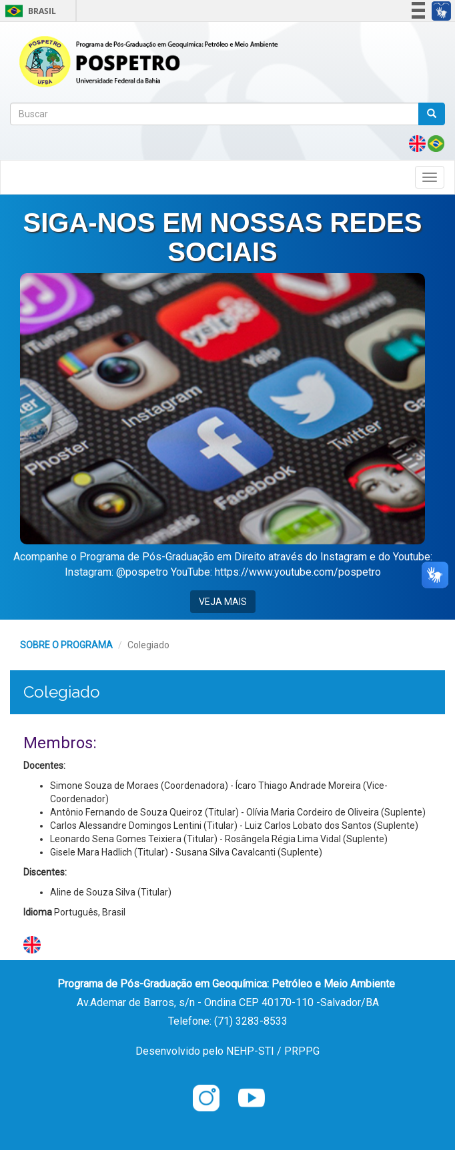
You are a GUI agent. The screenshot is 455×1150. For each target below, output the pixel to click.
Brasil (28, 11)
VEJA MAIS (223, 601)
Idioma (37, 912)
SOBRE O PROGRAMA (66, 645)
